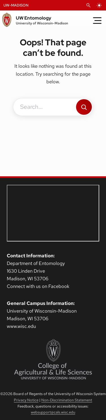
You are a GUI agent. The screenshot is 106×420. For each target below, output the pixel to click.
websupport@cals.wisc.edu (53, 412)
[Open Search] (88, 5)
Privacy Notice (26, 400)
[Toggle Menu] (97, 20)
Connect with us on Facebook (38, 286)
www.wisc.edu (21, 326)
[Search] (84, 107)
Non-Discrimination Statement (66, 400)
